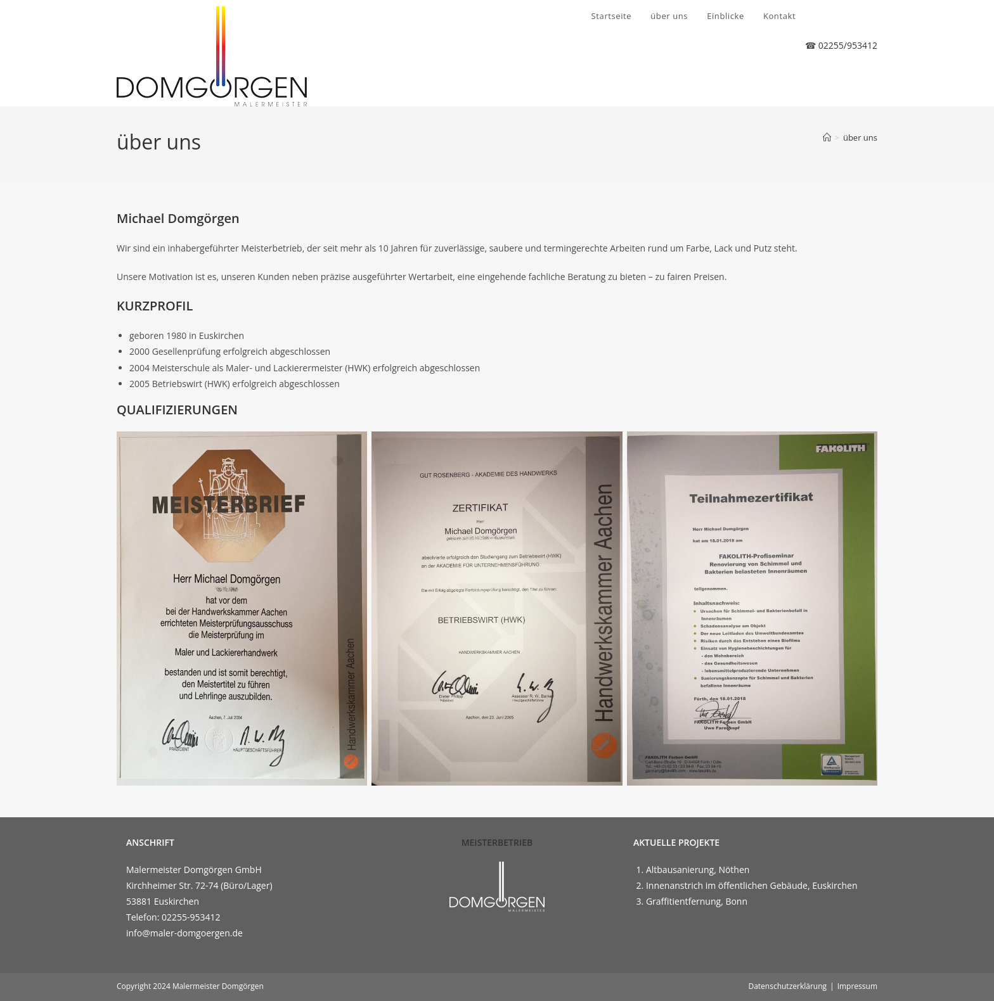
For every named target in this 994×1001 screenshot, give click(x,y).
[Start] (827, 137)
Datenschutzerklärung (787, 986)
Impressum (857, 986)
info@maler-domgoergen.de (184, 933)
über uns (860, 137)
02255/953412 (847, 45)
